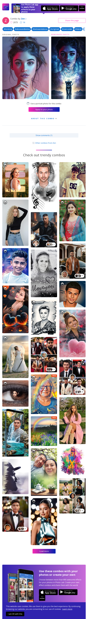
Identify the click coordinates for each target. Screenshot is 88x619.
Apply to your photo (44, 109)
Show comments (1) (44, 135)
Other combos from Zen (44, 143)
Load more (44, 551)
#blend (78, 29)
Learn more (67, 609)
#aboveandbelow (22, 29)
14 (22, 22)
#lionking (8, 29)
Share (72, 20)
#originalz (54, 29)
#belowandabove (40, 29)
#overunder (67, 29)
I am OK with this (15, 614)
